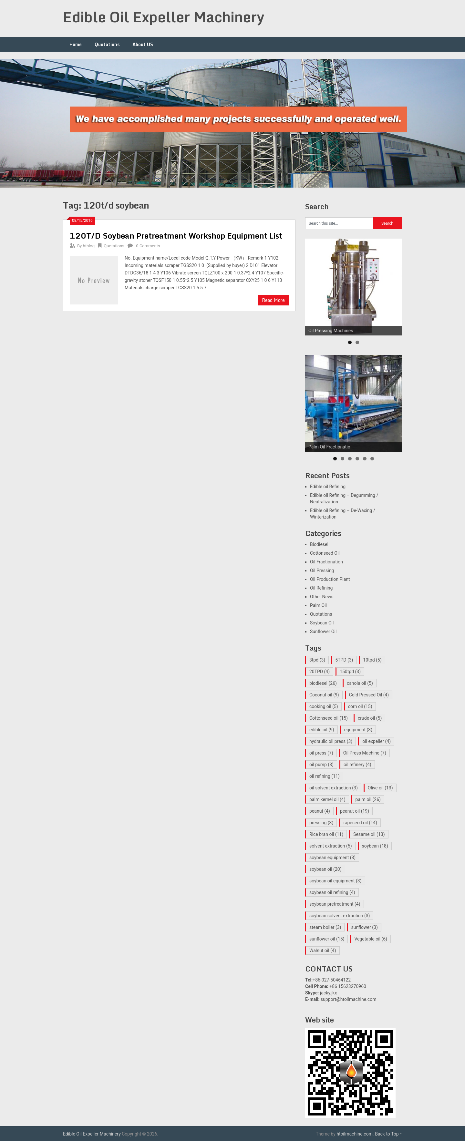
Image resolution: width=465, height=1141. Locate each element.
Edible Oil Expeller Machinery (163, 16)
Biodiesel (319, 544)
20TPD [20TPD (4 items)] (319, 671)
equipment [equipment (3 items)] (358, 729)
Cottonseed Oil (325, 553)
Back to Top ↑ (388, 1133)
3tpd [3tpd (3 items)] (317, 660)
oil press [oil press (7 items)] (321, 753)
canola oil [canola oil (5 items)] (360, 683)
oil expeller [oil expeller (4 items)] (376, 741)
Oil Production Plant (330, 579)
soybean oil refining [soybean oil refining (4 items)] (332, 892)
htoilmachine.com (354, 1133)
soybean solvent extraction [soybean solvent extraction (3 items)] (339, 915)
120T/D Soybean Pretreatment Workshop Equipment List (176, 235)
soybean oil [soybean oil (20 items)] (325, 869)
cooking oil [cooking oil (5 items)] (323, 706)
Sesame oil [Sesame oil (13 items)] (369, 834)
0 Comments (148, 245)
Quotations (107, 44)
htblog (89, 245)
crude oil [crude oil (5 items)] (370, 718)
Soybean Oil (322, 622)
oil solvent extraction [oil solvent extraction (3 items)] (333, 787)
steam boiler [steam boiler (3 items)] (325, 927)
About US (142, 44)
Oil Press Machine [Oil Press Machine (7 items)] (364, 753)
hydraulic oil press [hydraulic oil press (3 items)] (330, 741)
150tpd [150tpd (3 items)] (350, 671)
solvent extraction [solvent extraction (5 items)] (330, 845)
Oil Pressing (322, 570)
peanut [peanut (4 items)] (319, 811)
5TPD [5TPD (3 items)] (344, 660)
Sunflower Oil (323, 631)
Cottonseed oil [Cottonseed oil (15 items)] (328, 718)
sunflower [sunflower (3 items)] (364, 927)
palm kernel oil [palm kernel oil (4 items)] (327, 799)
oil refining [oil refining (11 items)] (324, 776)
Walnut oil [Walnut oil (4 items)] (322, 950)
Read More (273, 300)
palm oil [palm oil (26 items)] (368, 799)
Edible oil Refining (328, 486)
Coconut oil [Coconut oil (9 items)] (324, 694)
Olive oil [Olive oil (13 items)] (380, 787)
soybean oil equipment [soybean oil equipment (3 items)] (335, 880)
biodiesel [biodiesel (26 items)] (323, 683)
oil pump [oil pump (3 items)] (321, 764)
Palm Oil (318, 605)
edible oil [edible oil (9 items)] (321, 729)
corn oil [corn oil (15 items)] (360, 706)
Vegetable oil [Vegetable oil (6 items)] (370, 938)
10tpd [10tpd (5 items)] (372, 660)
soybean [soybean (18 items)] (375, 845)
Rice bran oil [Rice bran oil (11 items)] (326, 834)
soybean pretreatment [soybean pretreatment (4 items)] (334, 904)
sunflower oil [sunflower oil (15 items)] (326, 938)
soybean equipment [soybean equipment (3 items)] (332, 857)
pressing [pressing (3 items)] (321, 822)
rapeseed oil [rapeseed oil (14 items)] (360, 822)
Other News (322, 596)
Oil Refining (321, 588)
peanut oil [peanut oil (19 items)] (354, 811)
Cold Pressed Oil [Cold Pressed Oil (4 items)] (369, 694)
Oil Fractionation (326, 561)
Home (75, 44)
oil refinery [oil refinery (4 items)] (357, 764)
